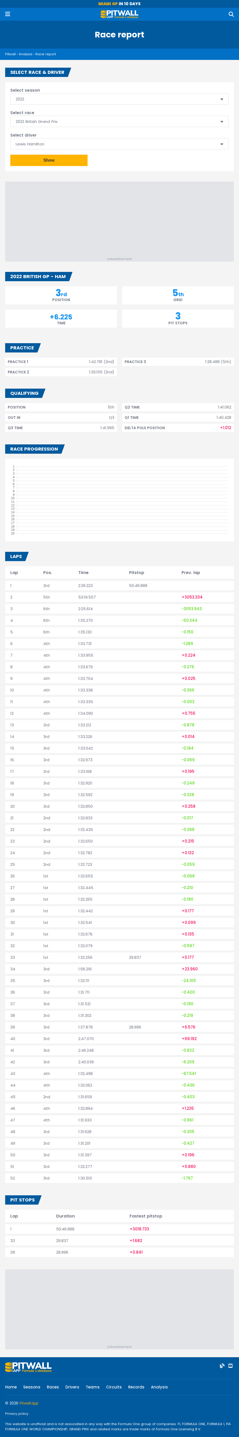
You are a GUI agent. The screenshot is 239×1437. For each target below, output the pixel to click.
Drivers (72, 1387)
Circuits (114, 1387)
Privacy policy (16, 1413)
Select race (22, 112)
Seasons (31, 1387)
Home (11, 1387)
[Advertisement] (122, 220)
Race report (46, 54)
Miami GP (108, 3)
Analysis (25, 54)
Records (136, 1387)
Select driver (23, 135)
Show (49, 160)
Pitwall (10, 54)
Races (53, 1387)
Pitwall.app (29, 1403)
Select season (25, 90)
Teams (93, 1387)
